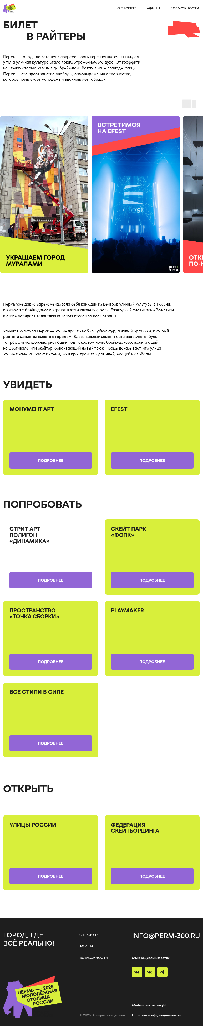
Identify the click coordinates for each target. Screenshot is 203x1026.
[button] (50, 460)
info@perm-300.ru (166, 935)
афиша (154, 8)
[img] (50, 557)
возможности (184, 8)
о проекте (126, 8)
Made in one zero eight (149, 1005)
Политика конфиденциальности (156, 1015)
